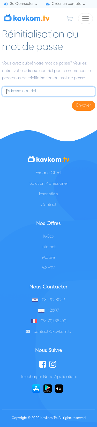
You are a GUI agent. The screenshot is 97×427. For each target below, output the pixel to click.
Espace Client (49, 173)
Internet (49, 247)
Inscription (48, 194)
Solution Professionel (48, 184)
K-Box (48, 237)
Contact (48, 205)
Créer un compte (66, 4)
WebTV (48, 268)
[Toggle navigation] (85, 18)
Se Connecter (22, 4)
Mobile (48, 258)
